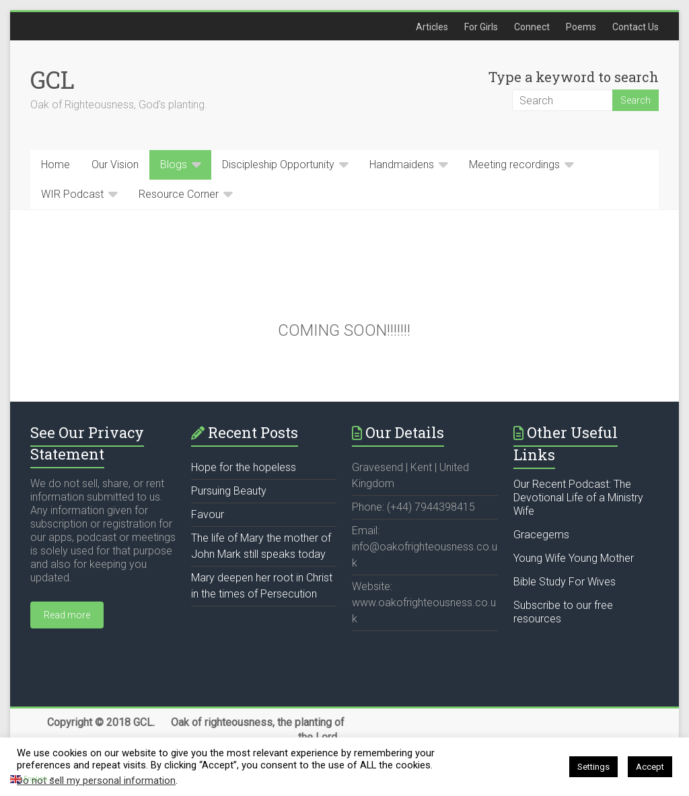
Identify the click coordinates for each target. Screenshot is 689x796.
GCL (52, 79)
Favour (207, 514)
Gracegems (541, 534)
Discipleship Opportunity (278, 164)
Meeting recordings (514, 164)
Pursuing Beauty (228, 490)
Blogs (173, 164)
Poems (581, 27)
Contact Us (635, 27)
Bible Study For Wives (564, 581)
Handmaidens (401, 164)
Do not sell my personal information (96, 780)
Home (55, 164)
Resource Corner (179, 194)
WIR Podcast (72, 194)
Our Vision (115, 164)
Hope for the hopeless (243, 467)
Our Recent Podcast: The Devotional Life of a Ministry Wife (578, 497)
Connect (532, 27)
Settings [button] (593, 767)
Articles (432, 27)
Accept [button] (650, 767)
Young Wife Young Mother (573, 558)
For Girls (481, 27)
